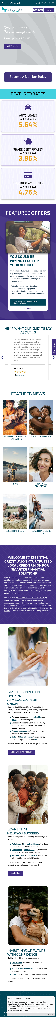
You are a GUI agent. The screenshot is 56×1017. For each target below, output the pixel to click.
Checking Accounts (28, 183)
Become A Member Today (28, 77)
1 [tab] (25, 310)
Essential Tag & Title (41, 532)
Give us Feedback (41, 436)
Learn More (12, 46)
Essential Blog (14, 531)
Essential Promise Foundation (15, 438)
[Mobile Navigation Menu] (52, 3)
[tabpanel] (28, 266)
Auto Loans (28, 115)
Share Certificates (28, 149)
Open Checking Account (21, 752)
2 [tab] (28, 310)
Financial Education (41, 485)
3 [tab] (31, 310)
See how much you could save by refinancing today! (25, 302)
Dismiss (50, 1014)
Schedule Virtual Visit (11, 3)
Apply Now (38, 10)
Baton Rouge (14, 375)
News (14, 484)
